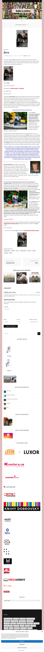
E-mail (18, 319)
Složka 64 (8, 403)
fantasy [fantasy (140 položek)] (29, 623)
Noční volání (9, 390)
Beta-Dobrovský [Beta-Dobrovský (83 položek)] (30, 618)
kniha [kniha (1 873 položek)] (17, 628)
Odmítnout (22, 644)
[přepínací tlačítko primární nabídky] (22, 20)
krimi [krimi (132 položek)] (30, 628)
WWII (11, 252)
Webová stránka (33, 319)
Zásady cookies (21, 650)
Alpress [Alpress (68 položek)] (16, 618)
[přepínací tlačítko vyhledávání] (39, 1)
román (34, 250)
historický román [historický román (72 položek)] (8, 625)
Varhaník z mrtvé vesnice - (10, 292)
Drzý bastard (20, 282)
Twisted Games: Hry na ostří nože (9, 280)
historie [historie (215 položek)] (16, 625)
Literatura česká (23, 250)
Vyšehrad (21, 88)
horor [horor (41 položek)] (22, 625)
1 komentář (28, 55)
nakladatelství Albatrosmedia (31, 230)
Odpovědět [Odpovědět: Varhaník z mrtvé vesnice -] (38, 292)
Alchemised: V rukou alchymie (12, 399)
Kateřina (9, 370)
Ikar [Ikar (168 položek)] (6, 628)
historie (13, 250)
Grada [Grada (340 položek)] (36, 623)
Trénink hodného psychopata (33, 280)
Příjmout (22, 641)
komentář (6, 307)
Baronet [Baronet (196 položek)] (22, 618)
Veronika (9, 356)
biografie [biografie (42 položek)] (7, 621)
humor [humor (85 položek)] (33, 625)
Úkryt (7, 407)
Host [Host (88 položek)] (27, 625)
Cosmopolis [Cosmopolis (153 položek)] (14, 621)
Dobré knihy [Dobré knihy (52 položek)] (30, 621)
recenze (29, 250)
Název (5, 319)
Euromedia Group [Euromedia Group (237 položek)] (21, 623)
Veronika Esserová (8, 55)
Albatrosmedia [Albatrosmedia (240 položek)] (8, 618)
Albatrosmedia (14, 88)
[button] (42, 631)
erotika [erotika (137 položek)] (13, 623)
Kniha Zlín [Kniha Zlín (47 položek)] (23, 628)
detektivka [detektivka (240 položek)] (22, 621)
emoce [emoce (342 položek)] (7, 623)
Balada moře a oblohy (11, 394)
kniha (17, 250)
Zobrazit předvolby (22, 647)
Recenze (6, 49)
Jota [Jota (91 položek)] (11, 628)
